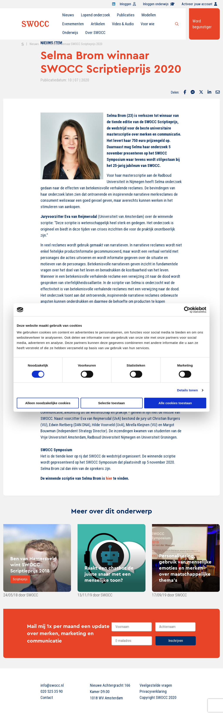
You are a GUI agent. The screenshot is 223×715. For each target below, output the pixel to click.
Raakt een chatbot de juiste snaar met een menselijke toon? (108, 574)
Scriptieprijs (20, 579)
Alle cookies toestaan (175, 403)
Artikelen (98, 24)
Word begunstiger (202, 24)
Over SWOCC (95, 32)
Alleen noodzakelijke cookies (48, 403)
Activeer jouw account (199, 4)
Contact (47, 697)
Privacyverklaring (153, 691)
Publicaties (126, 15)
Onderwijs (70, 32)
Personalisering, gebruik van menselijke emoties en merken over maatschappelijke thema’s (185, 568)
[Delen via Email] (218, 92)
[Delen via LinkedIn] (209, 92)
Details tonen (187, 390)
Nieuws (68, 15)
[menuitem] (68, 15)
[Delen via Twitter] (201, 92)
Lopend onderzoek (95, 15)
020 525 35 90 (52, 691)
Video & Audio (123, 24)
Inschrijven (175, 641)
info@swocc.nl (52, 685)
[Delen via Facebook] (185, 92)
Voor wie (147, 24)
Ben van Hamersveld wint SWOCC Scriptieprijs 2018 (33, 564)
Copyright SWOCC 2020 (158, 697)
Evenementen (73, 24)
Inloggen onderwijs (159, 4)
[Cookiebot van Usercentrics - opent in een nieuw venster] (187, 309)
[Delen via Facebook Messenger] (193, 92)
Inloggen (128, 4)
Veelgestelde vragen (156, 685)
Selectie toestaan (111, 403)
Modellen (149, 15)
